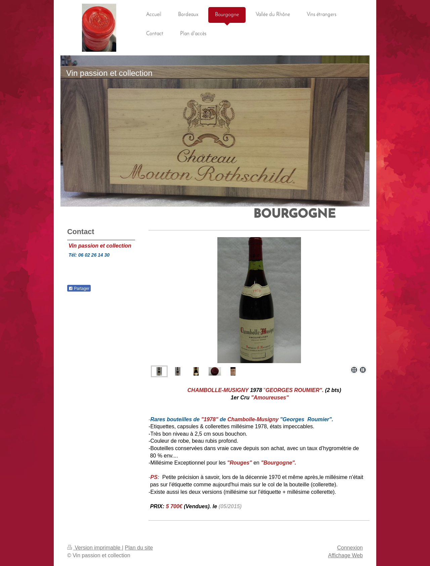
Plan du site (139, 548)
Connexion (350, 548)
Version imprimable (94, 548)
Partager (79, 288)
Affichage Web (345, 555)
